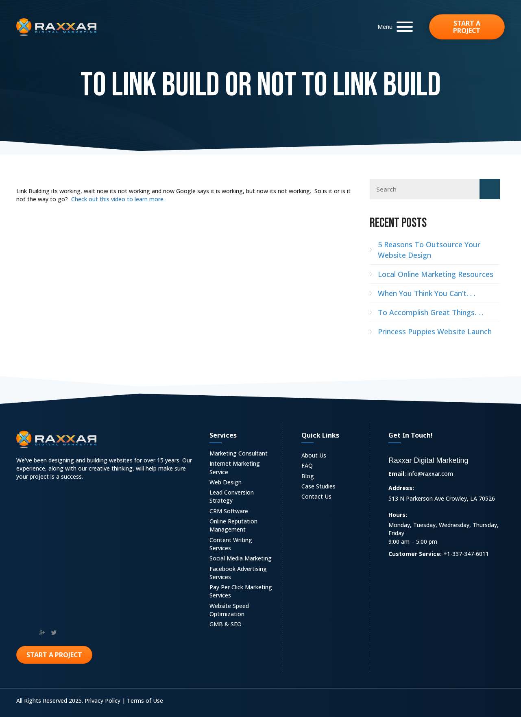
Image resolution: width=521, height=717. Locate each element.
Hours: (397, 515)
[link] (242, 454)
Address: (401, 488)
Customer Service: (415, 554)
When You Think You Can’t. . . (426, 293)
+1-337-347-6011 (466, 554)
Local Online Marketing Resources (435, 274)
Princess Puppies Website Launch (435, 331)
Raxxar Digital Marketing (428, 460)
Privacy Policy (102, 700)
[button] (393, 27)
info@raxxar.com (430, 473)
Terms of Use (145, 700)
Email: (397, 473)
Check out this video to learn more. (118, 199)
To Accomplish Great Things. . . (431, 312)
